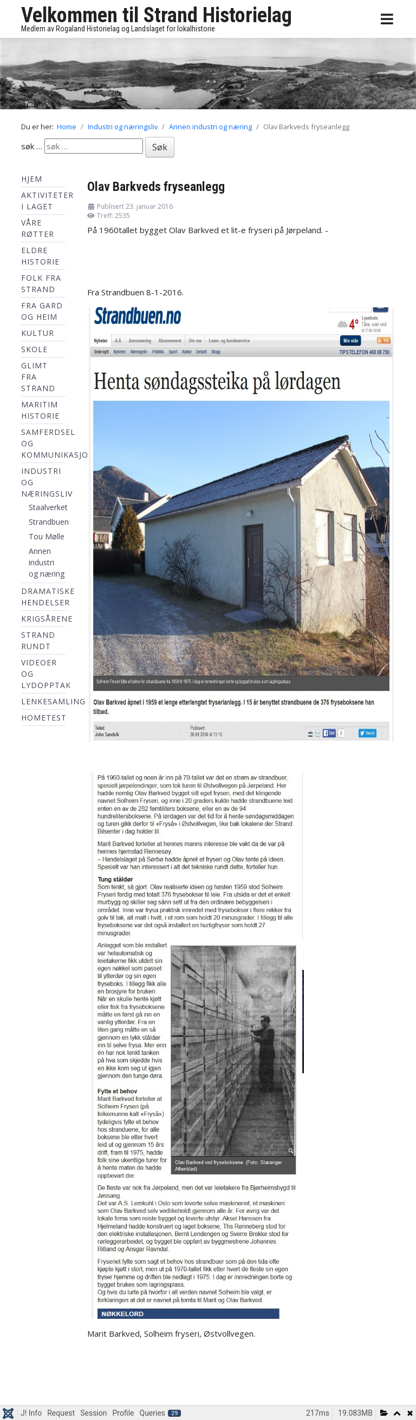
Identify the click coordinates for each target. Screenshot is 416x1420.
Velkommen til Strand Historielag (156, 15)
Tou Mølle (46, 536)
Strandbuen (49, 522)
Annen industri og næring (46, 562)
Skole (34, 349)
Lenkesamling (53, 701)
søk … (31, 146)
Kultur (37, 333)
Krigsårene (47, 618)
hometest (44, 717)
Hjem (31, 179)
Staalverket (48, 507)
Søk (159, 147)
